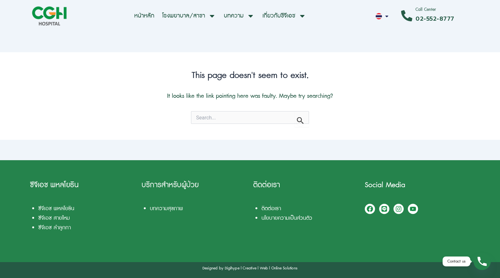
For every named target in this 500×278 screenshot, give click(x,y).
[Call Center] (406, 15)
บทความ (239, 16)
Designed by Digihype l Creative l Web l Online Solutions (250, 268)
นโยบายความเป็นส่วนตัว (286, 218)
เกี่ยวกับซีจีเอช (284, 16)
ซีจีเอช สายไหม (54, 218)
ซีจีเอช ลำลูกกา (54, 227)
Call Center (425, 9)
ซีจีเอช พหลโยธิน (56, 208)
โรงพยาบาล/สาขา (189, 16)
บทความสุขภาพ (166, 208)
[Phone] (482, 261)
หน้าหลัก (144, 15)
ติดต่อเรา (271, 208)
